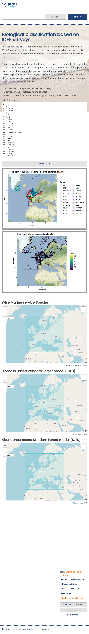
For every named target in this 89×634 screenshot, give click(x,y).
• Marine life (66, 594)
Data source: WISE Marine (76, 365)
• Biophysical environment (72, 579)
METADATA (44, 163)
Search (55, 17)
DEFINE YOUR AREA (73, 604)
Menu (76, 17)
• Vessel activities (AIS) (71, 589)
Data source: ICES (80, 434)
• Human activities (69, 584)
